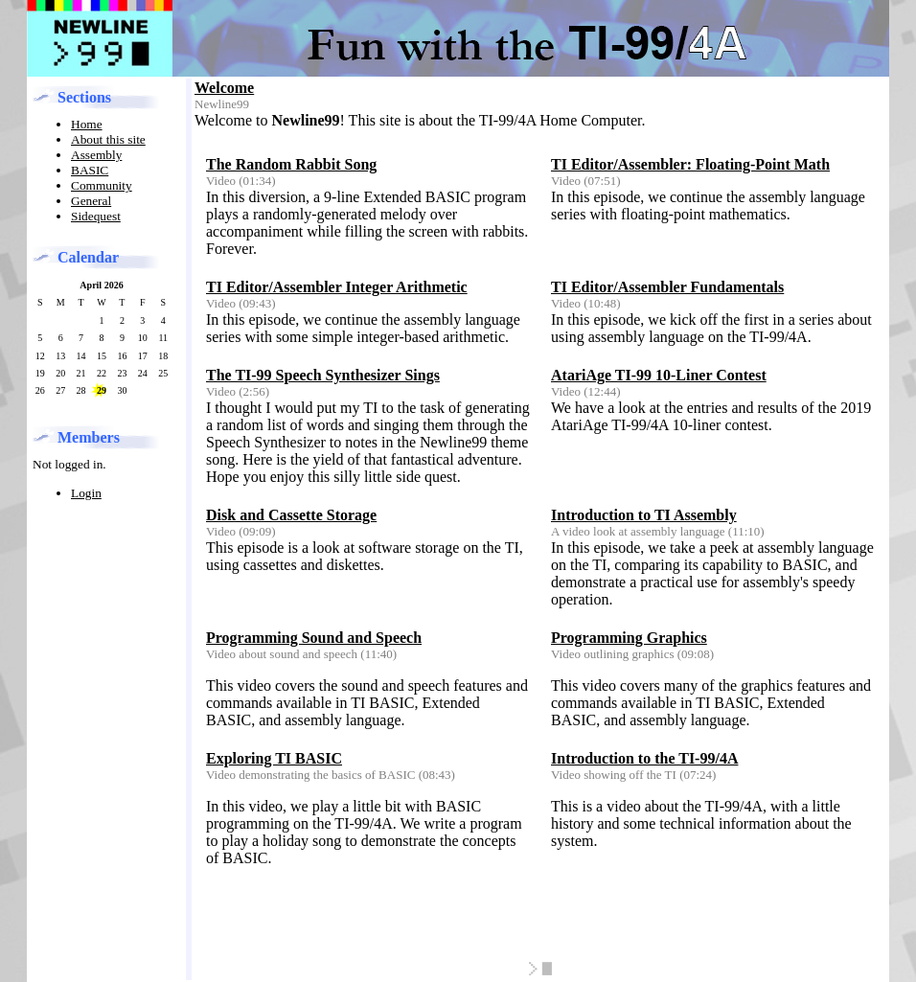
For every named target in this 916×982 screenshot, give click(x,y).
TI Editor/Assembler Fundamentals (667, 287)
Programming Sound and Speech (314, 637)
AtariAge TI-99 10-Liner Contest (659, 375)
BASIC (89, 170)
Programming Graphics (629, 637)
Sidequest (96, 216)
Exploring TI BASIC (274, 758)
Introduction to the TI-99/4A (644, 758)
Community (101, 185)
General (91, 201)
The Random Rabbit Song (291, 164)
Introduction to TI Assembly (644, 515)
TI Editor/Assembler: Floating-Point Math (690, 164)
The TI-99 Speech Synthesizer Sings (323, 375)
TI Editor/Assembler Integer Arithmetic (337, 287)
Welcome (224, 88)
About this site (108, 139)
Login (86, 493)
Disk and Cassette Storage (291, 515)
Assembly (96, 155)
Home (87, 124)
